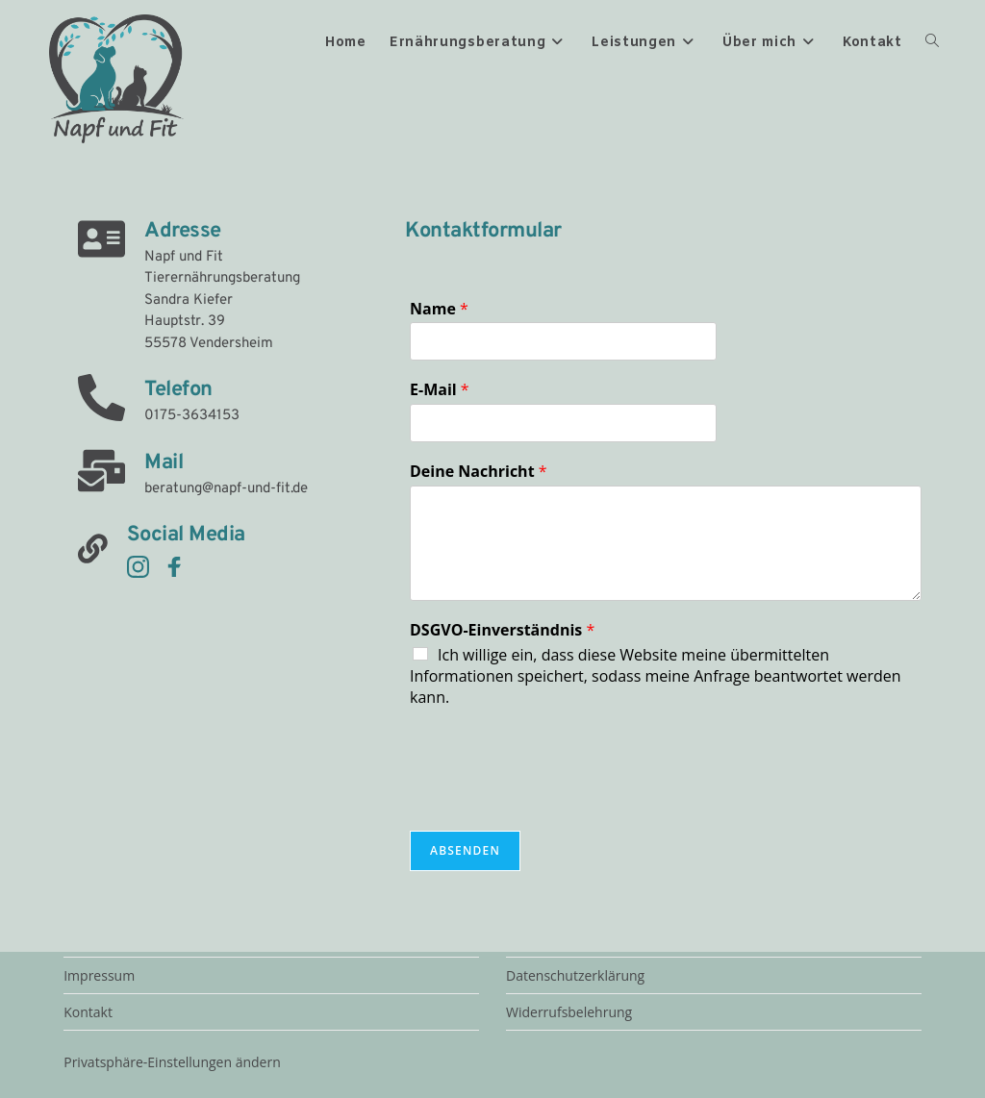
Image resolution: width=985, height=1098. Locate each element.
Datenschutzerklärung (575, 975)
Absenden (465, 850)
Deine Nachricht (478, 472)
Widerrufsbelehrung (569, 1012)
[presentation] (556, 799)
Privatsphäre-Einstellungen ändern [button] (172, 1062)
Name (439, 309)
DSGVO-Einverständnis (502, 630)
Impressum (99, 975)
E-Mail (439, 390)
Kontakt (88, 1012)
